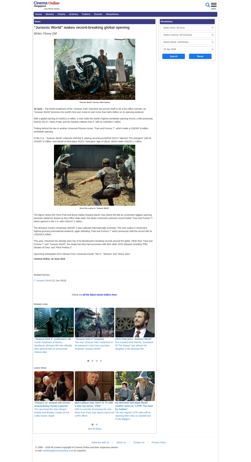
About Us (121, 442)
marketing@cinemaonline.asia (58, 450)
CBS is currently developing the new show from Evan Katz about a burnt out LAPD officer (94, 394)
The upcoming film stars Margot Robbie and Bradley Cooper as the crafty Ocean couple (54, 394)
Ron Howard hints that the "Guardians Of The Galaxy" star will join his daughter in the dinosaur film (135, 329)
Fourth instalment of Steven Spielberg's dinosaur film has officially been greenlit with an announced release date (54, 330)
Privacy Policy (159, 442)
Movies (50, 14)
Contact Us (138, 442)
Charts (62, 14)
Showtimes (112, 14)
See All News (94, 428)
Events (98, 14)
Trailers (86, 14)
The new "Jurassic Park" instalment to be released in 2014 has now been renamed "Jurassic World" (94, 329)
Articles (73, 14)
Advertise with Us (100, 442)
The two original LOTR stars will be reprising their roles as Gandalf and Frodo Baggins (135, 395)
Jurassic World (44, 280)
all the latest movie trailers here (100, 294)
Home (38, 14)
